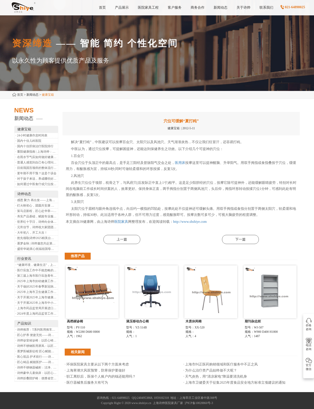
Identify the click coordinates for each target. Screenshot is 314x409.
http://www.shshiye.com (190, 221)
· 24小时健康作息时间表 (31, 135)
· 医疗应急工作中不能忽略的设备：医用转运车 (37, 270)
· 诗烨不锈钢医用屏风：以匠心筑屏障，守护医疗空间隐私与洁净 (37, 346)
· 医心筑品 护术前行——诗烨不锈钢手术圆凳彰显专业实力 (37, 356)
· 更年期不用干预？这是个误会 (36, 173)
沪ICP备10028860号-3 (199, 403)
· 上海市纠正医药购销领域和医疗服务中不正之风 (220, 364)
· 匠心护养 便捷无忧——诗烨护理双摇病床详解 (37, 335)
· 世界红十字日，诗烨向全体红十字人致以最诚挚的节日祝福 (37, 221)
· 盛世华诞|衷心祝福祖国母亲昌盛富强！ (37, 249)
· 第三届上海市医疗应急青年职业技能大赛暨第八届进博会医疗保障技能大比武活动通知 (37, 275)
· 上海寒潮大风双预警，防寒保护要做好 (95, 370)
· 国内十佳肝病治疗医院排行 (34, 146)
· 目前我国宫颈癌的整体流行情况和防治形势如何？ (37, 168)
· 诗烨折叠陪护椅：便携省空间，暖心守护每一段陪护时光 (37, 378)
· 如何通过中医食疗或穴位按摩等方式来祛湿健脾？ (37, 184)
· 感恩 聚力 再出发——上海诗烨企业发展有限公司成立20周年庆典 (37, 200)
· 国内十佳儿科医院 (28, 140)
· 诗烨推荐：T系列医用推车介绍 (37, 329)
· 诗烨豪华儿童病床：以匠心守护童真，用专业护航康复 (37, 373)
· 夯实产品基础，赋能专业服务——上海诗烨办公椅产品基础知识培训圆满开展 (37, 216)
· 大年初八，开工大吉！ (31, 232)
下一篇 (240, 239)
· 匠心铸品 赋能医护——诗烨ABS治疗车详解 (37, 362)
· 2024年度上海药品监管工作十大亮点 (37, 313)
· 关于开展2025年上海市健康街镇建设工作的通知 (37, 297)
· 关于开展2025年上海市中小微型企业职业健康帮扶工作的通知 (37, 302)
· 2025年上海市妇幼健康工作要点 (37, 281)
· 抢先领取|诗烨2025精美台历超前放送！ (37, 238)
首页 (20, 94)
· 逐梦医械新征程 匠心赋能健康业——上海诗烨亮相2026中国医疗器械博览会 (37, 351)
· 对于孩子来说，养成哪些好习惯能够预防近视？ (37, 178)
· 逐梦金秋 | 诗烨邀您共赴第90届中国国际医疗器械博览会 (37, 243)
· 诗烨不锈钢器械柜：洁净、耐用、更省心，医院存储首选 (37, 367)
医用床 (180, 163)
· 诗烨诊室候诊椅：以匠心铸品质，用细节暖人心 (37, 340)
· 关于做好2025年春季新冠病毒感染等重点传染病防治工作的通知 (37, 286)
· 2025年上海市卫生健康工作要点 (37, 292)
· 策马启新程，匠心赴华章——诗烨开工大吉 (37, 211)
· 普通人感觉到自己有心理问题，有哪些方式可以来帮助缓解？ (37, 162)
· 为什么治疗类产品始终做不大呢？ (210, 370)
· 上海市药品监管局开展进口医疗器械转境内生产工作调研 (37, 308)
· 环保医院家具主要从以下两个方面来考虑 (97, 364)
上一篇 (122, 239)
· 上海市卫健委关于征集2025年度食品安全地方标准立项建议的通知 (234, 382)
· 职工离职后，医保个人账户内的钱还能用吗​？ (100, 376)
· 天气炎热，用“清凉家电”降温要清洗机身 (215, 376)
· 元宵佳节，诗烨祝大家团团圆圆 (37, 227)
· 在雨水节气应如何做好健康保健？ (37, 157)
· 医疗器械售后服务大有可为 (86, 382)
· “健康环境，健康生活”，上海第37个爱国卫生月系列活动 (37, 265)
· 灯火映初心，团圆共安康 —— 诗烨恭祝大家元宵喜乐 (37, 205)
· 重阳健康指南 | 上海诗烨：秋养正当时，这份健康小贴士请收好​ (37, 151)
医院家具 (121, 221)
